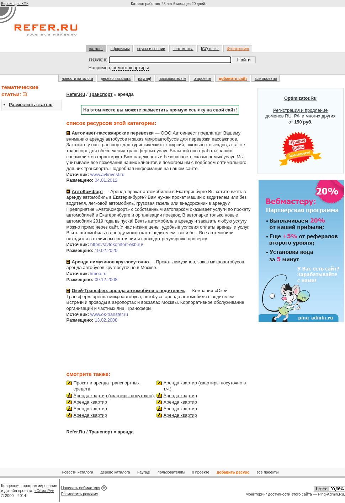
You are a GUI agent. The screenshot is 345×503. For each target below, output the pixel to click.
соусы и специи (151, 49)
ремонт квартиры (130, 67)
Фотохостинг (238, 49)
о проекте (202, 78)
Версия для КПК (14, 4)
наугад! (144, 78)
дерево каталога (116, 78)
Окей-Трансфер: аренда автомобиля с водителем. (128, 290)
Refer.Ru (76, 94)
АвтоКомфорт (87, 191)
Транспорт (101, 94)
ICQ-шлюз (210, 49)
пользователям (172, 78)
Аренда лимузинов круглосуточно (110, 261)
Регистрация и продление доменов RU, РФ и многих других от (300, 130)
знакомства (183, 49)
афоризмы (120, 49)
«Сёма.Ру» (44, 490)
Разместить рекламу (79, 494)
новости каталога (77, 78)
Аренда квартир (90, 402)
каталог (96, 49)
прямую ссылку (188, 110)
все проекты (266, 78)
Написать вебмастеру (80, 488)
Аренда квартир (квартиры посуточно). (114, 395)
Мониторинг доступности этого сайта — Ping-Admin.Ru (294, 494)
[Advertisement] (169, 29)
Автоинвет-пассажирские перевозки (113, 133)
